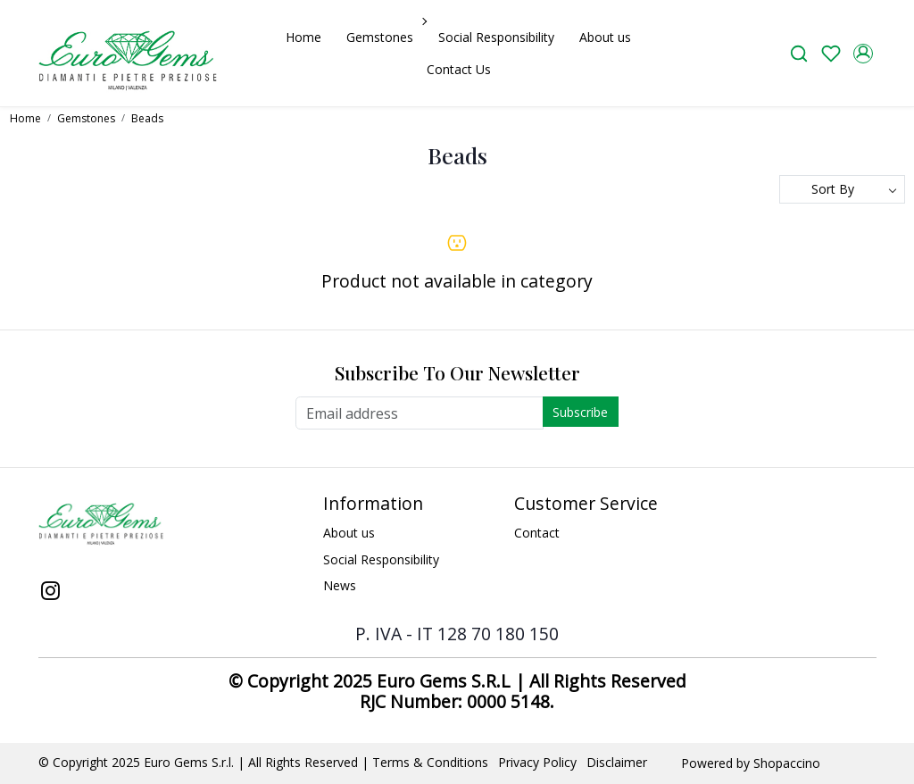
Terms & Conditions (430, 762)
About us (605, 37)
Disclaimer (616, 762)
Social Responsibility (496, 37)
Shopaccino (786, 763)
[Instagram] (50, 592)
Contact (537, 532)
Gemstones (384, 37)
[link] (799, 53)
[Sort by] (842, 189)
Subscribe (580, 412)
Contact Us (459, 69)
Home (303, 37)
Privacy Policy (537, 762)
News (339, 585)
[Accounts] (863, 53)
